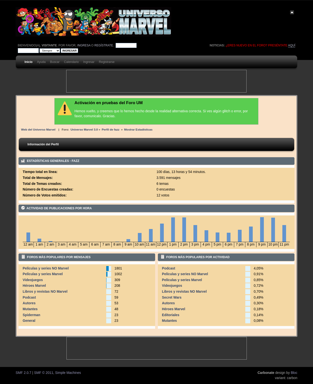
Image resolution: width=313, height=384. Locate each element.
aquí (291, 45)
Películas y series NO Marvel (46, 268)
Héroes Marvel (34, 286)
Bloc (294, 373)
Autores (29, 303)
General (29, 321)
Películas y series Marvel (43, 274)
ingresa (83, 45)
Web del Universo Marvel (38, 129)
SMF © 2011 (43, 373)
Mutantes (30, 309)
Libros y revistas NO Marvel (45, 291)
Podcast (29, 297)
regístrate (103, 45)
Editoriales (170, 315)
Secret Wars (172, 297)
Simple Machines (68, 373)
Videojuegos (33, 280)
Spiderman (31, 315)
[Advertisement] (156, 81)
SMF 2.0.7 (23, 373)
